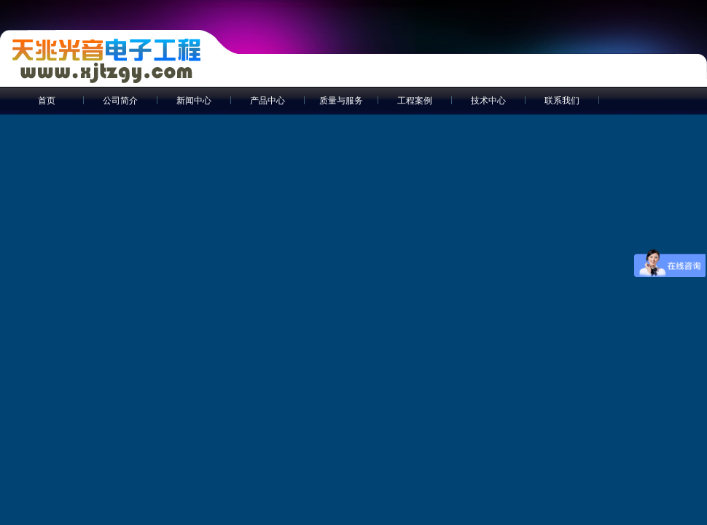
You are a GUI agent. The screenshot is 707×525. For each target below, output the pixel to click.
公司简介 (120, 101)
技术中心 (488, 101)
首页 (46, 101)
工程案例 (414, 101)
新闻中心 (193, 101)
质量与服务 (341, 101)
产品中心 (267, 101)
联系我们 (561, 101)
